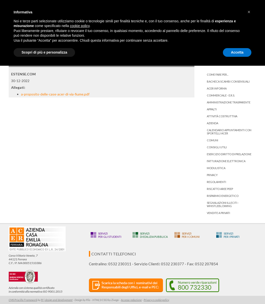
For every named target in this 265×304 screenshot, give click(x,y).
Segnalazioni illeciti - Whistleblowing (223, 204)
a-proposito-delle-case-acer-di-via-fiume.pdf (55, 94)
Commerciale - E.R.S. (221, 95)
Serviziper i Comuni (191, 235)
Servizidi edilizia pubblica (154, 235)
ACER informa (217, 88)
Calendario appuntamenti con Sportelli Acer (229, 131)
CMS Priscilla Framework (23, 300)
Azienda (212, 123)
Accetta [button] (237, 52)
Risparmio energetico (222, 195)
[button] (249, 12)
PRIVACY (212, 175)
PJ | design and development (57, 300)
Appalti (212, 109)
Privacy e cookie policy (156, 300)
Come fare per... (217, 74)
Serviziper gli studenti (109, 235)
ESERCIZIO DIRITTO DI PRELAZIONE (229, 154)
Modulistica (216, 168)
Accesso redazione (131, 300)
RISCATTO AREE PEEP (220, 188)
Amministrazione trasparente (228, 102)
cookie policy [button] (79, 26)
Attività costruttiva (222, 116)
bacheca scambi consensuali (228, 81)
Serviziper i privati (231, 235)
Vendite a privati (218, 212)
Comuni (212, 140)
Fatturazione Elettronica (226, 161)
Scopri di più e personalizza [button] (44, 52)
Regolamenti (216, 181)
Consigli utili (217, 147)
